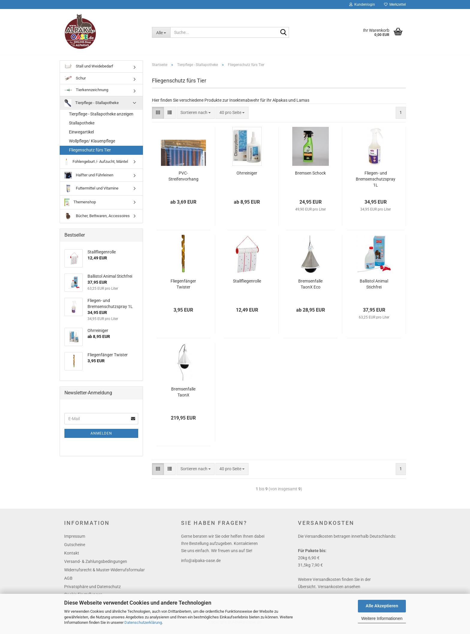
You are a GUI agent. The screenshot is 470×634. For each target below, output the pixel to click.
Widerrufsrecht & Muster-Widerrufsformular (104, 574)
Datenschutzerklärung (143, 622)
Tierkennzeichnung (86, 94)
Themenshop (80, 206)
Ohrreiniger (246, 177)
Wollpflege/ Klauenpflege (92, 145)
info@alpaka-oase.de (201, 564)
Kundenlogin (362, 4)
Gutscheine (74, 548)
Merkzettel (395, 4)
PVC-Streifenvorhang (183, 180)
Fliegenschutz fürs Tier (90, 154)
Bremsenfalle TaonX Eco (310, 288)
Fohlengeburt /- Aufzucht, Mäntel (96, 166)
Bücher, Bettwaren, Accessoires (97, 220)
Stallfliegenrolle (247, 285)
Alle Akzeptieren (382, 605)
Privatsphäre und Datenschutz (92, 590)
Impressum (74, 540)
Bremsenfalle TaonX (183, 396)
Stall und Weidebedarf (88, 70)
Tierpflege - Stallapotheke (91, 107)
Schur (75, 82)
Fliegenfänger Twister (183, 288)
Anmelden (101, 437)
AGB (68, 582)
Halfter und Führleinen (88, 179)
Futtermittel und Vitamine (91, 192)
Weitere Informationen (381, 618)
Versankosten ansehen (339, 590)
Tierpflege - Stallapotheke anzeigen (101, 118)
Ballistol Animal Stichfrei (374, 288)
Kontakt (71, 557)
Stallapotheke (81, 127)
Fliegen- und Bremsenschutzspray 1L (375, 183)
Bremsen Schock (310, 177)
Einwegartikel (81, 136)
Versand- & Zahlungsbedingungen (95, 565)
